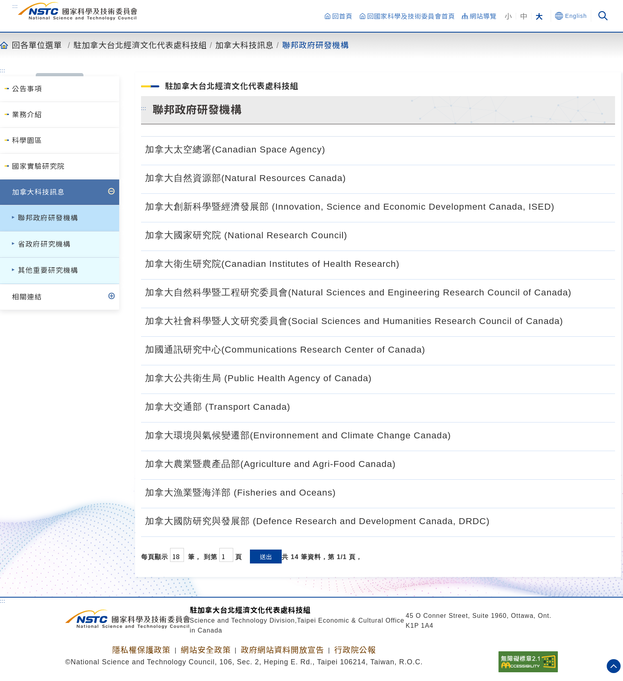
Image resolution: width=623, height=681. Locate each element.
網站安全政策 (206, 650)
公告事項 (27, 89)
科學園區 (27, 141)
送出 (266, 556)
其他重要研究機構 (48, 270)
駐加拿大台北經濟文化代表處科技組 (140, 45)
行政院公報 (355, 650)
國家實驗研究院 (38, 166)
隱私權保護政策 (141, 650)
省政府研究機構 (44, 244)
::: (15, 6)
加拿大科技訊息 (244, 45)
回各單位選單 (37, 45)
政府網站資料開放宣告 (282, 650)
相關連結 (27, 297)
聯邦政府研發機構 (315, 45)
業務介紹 (27, 115)
